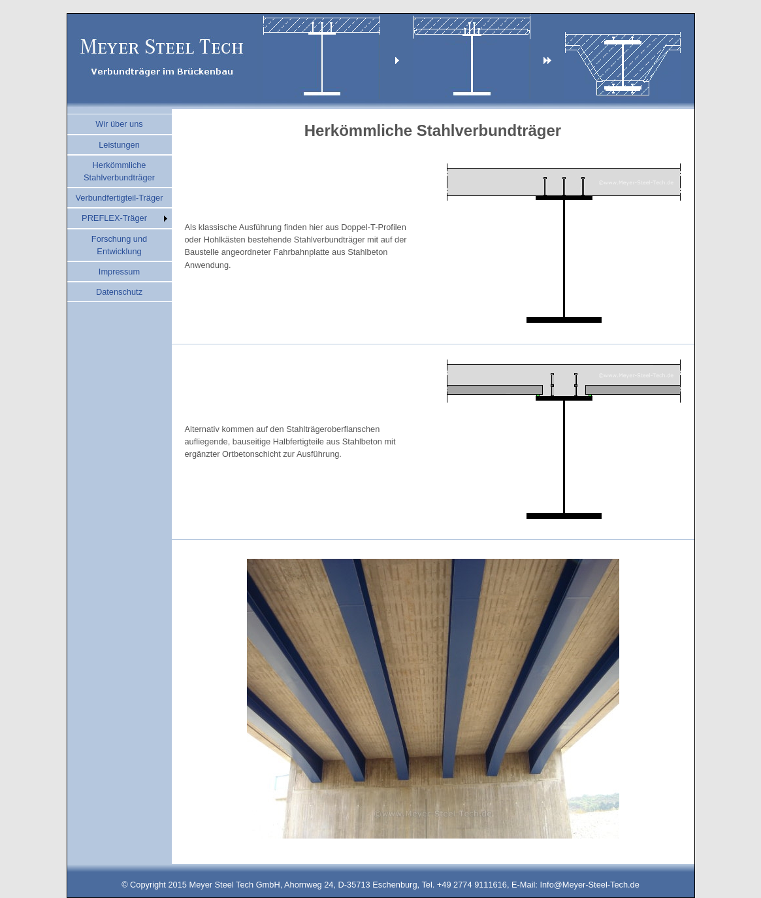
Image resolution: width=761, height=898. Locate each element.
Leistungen (119, 145)
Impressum (119, 271)
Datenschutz (119, 292)
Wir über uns (119, 124)
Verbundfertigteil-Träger (119, 198)
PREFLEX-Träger (114, 218)
